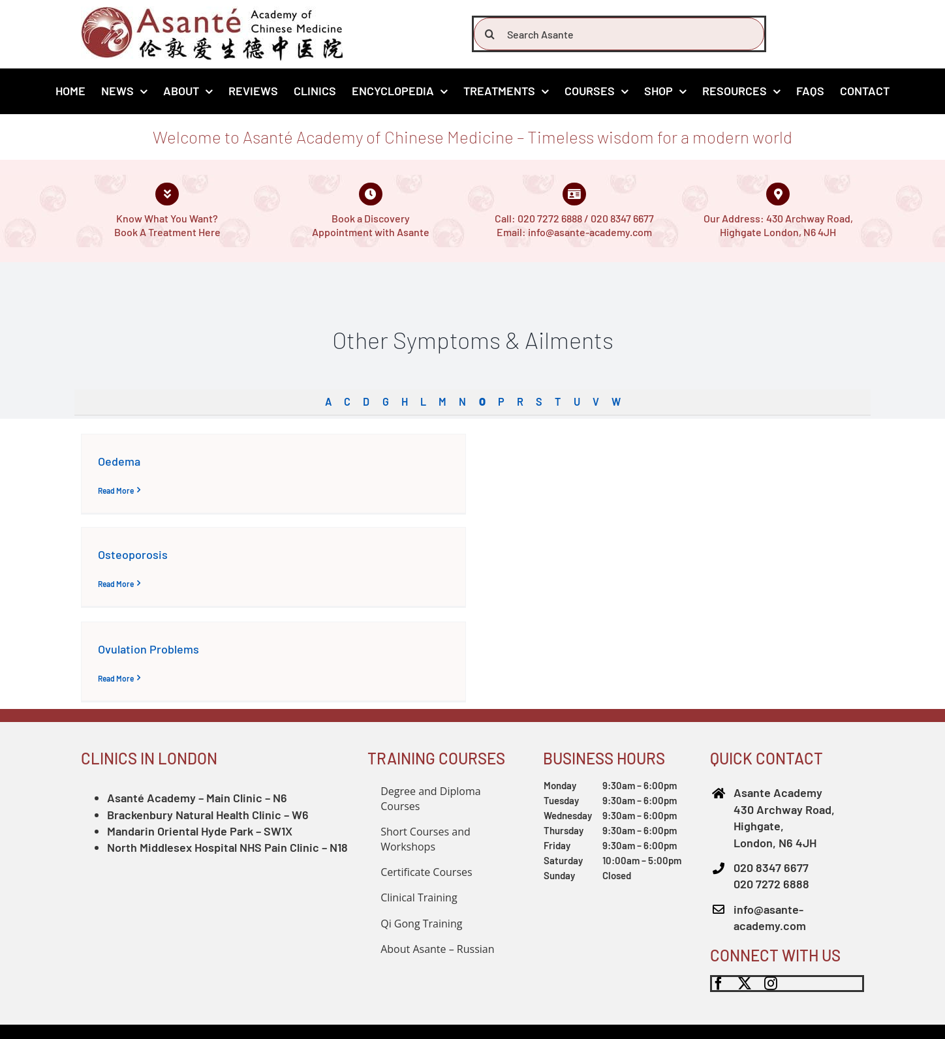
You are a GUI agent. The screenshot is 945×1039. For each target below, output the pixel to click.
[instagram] (770, 983)
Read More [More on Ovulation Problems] (116, 678)
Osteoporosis (133, 554)
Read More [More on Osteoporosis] (116, 583)
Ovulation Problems (148, 649)
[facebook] (718, 983)
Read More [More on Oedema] (116, 490)
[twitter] (744, 983)
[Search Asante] (619, 34)
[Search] (490, 34)
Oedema (119, 461)
